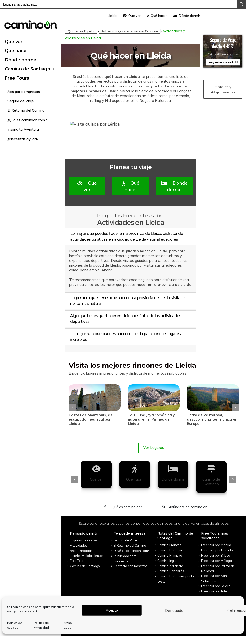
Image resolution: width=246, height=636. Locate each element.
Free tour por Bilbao (215, 555)
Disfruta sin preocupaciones (223, 54)
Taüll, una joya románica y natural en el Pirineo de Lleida (210, 419)
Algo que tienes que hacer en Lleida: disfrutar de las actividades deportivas (125, 318)
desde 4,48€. (223, 46)
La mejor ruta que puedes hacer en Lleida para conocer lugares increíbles (125, 336)
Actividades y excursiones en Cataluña (130, 31)
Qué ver (13, 41)
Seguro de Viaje (20, 101)
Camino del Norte (170, 566)
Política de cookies (14, 625)
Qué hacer (16, 50)
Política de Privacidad (41, 625)
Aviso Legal (68, 625)
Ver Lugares (153, 448)
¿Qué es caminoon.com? (27, 120)
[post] (95, 397)
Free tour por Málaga (216, 561)
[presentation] (72, 407)
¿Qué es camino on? (123, 507)
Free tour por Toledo (216, 591)
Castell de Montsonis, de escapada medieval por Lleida (150, 419)
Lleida (112, 15)
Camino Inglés (167, 561)
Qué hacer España (81, 31)
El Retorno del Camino (25, 110)
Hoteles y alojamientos (87, 555)
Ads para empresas (23, 91)
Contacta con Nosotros (131, 566)
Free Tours (17, 78)
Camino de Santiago (27, 69)
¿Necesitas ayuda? (23, 139)
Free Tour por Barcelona (219, 550)
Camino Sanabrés (170, 571)
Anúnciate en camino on (184, 507)
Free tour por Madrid (216, 545)
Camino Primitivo (169, 555)
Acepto (112, 610)
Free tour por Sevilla (216, 586)
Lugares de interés (84, 540)
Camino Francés (169, 545)
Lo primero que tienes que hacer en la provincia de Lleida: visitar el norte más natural (127, 300)
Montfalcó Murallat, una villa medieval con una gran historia (94, 419)
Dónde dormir (20, 59)
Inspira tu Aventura (23, 129)
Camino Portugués (171, 550)
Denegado (174, 610)
